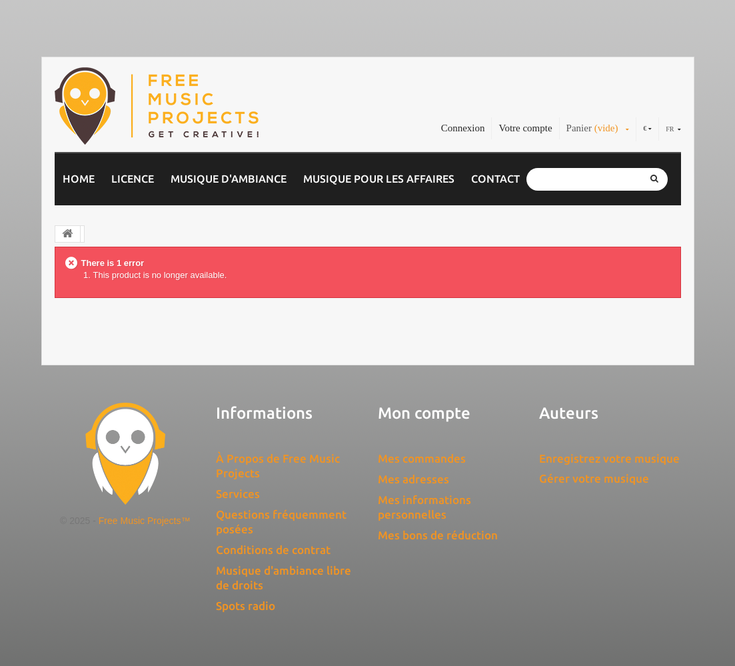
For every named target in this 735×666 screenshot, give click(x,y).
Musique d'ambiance (229, 179)
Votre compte (525, 128)
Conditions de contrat (273, 549)
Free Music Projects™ (145, 520)
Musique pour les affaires (378, 179)
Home (79, 179)
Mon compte (424, 413)
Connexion (463, 128)
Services (238, 493)
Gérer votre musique (594, 478)
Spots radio (245, 605)
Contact (495, 179)
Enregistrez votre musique (609, 458)
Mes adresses (413, 479)
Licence (132, 179)
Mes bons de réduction (438, 535)
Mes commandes (422, 458)
